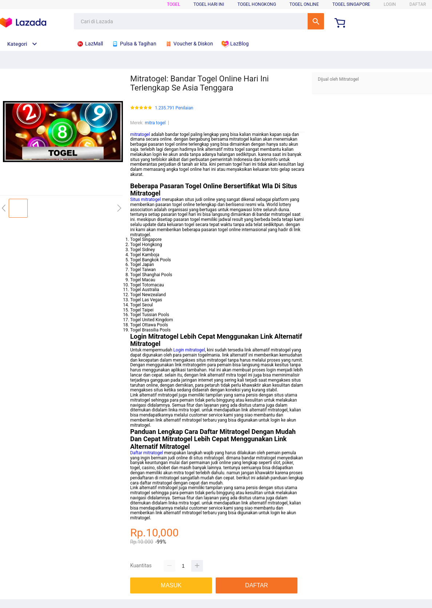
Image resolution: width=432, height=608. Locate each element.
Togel (173, 4)
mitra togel (155, 122)
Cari (316, 21)
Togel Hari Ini (208, 4)
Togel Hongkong (256, 4)
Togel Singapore (351, 4)
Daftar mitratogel (146, 452)
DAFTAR (417, 4)
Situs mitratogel (145, 199)
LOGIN (390, 4)
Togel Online (304, 4)
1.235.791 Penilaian (174, 108)
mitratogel (140, 134)
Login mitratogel (189, 350)
